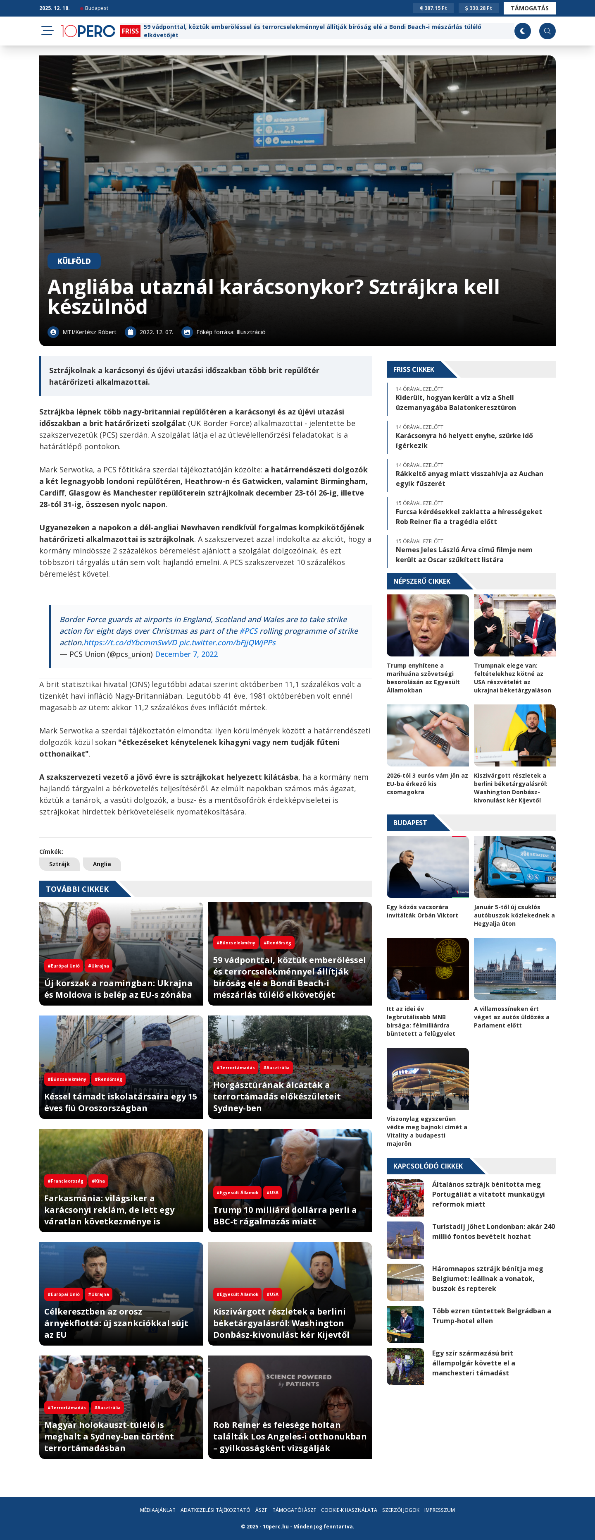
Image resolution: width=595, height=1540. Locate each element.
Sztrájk (59, 864)
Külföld (74, 261)
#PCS (248, 631)
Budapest (94, 8)
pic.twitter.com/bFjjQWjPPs (227, 642)
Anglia (102, 864)
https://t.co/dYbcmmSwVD (130, 642)
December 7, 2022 (186, 654)
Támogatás (530, 8)
